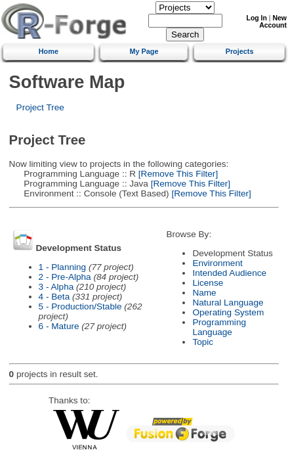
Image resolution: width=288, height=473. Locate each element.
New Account (273, 21)
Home (48, 51)
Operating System (228, 312)
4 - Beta (54, 297)
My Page (143, 51)
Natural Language (227, 302)
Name (204, 293)
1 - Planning (63, 267)
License (207, 283)
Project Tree (40, 107)
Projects (240, 51)
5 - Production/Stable (80, 306)
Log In (257, 18)
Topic (202, 342)
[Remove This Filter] (177, 174)
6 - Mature (59, 326)
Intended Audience (229, 273)
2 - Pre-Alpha (65, 277)
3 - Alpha (56, 287)
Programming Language (219, 327)
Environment (217, 263)
